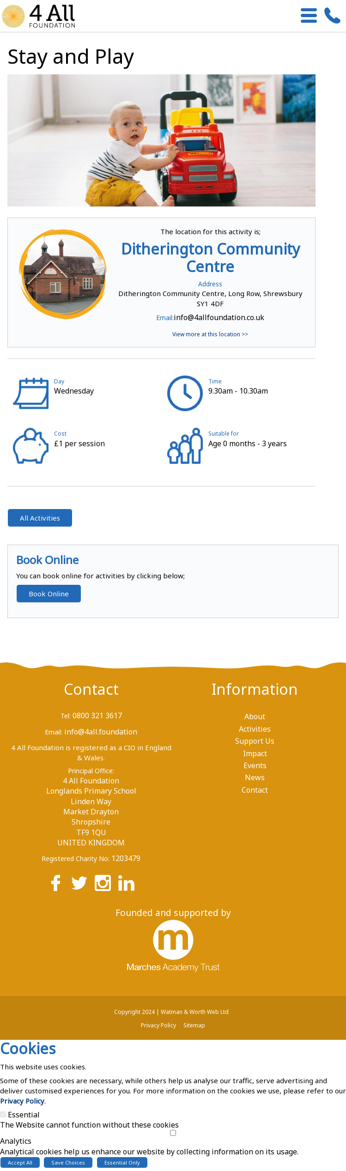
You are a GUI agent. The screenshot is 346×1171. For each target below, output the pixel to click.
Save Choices (68, 1162)
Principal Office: (91, 770)
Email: (165, 317)
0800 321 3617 (97, 715)
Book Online (49, 593)
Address (210, 283)
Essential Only (122, 1162)
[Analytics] (173, 1133)
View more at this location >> (210, 334)
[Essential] (3, 1114)
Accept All (20, 1162)
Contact (91, 689)
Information (255, 689)
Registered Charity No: (75, 858)
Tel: (66, 715)
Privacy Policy (22, 1100)
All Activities (40, 517)
